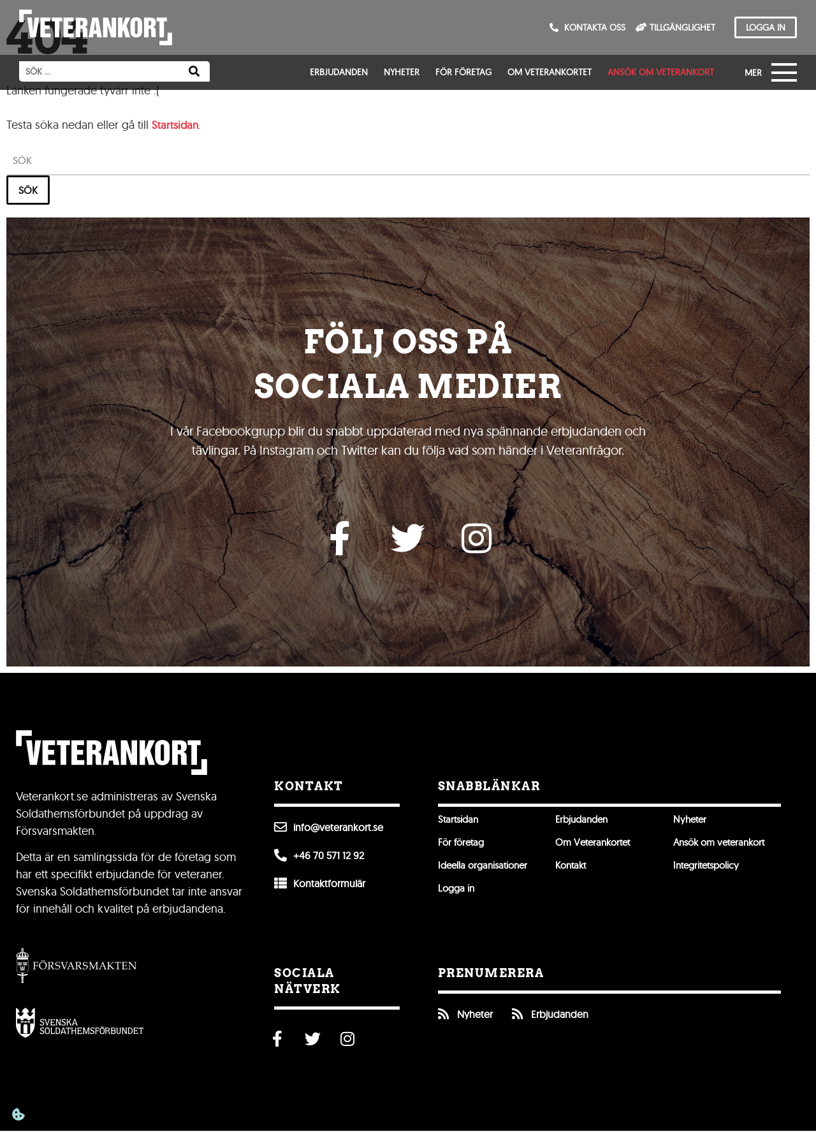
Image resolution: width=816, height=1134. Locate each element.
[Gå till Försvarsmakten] (76, 968)
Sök (28, 190)
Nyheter (401, 72)
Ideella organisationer (486, 868)
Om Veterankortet (549, 72)
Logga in (457, 891)
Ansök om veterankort (661, 72)
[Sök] (194, 71)
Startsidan (176, 124)
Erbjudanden (339, 72)
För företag (463, 72)
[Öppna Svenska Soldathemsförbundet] (79, 1025)
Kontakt (572, 868)
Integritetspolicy (709, 868)
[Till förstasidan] (95, 27)
